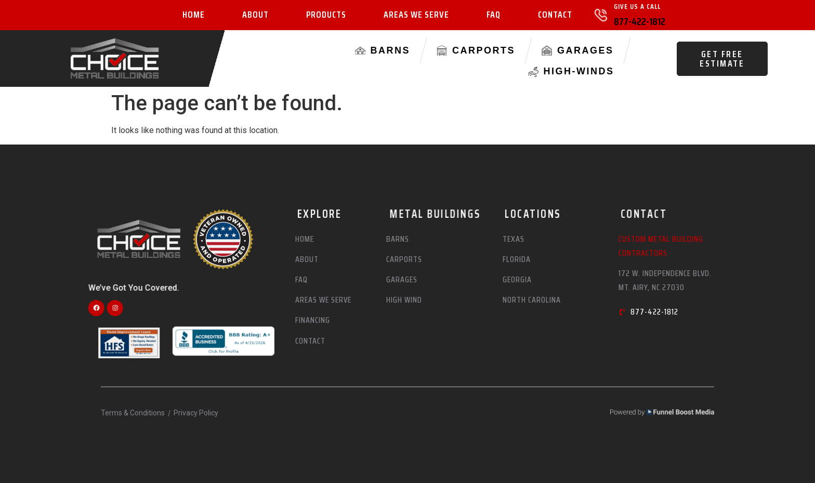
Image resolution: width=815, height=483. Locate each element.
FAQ (494, 15)
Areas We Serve (416, 15)
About (255, 15)
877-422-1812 (639, 21)
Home (193, 15)
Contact (555, 15)
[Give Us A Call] (601, 15)
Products (326, 15)
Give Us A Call (637, 6)
